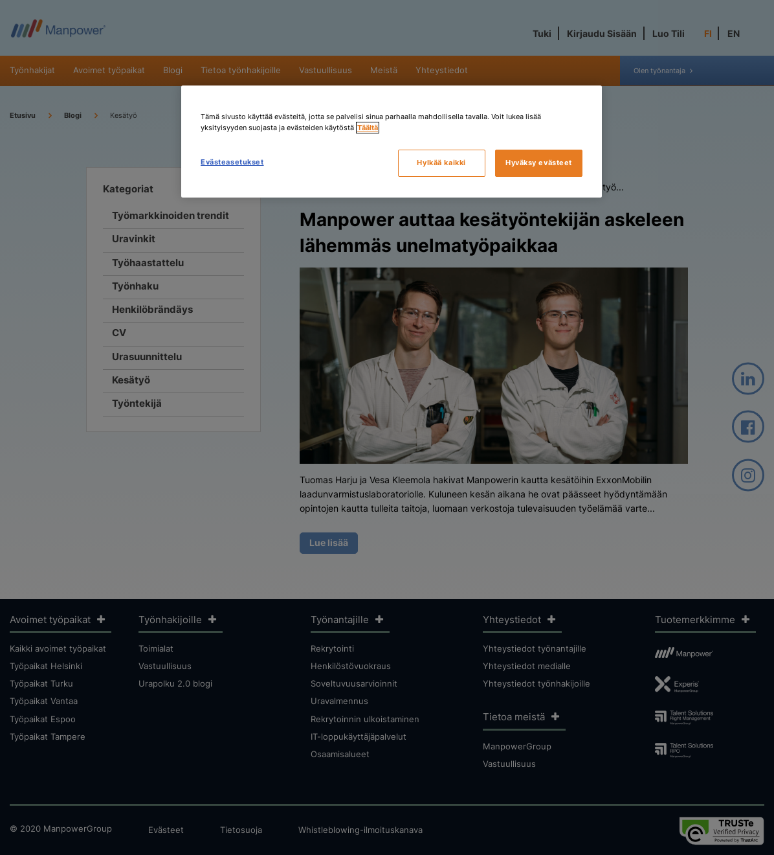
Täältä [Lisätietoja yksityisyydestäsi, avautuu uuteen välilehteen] (367, 127)
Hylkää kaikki (441, 162)
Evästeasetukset (232, 161)
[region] (391, 142)
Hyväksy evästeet (538, 162)
